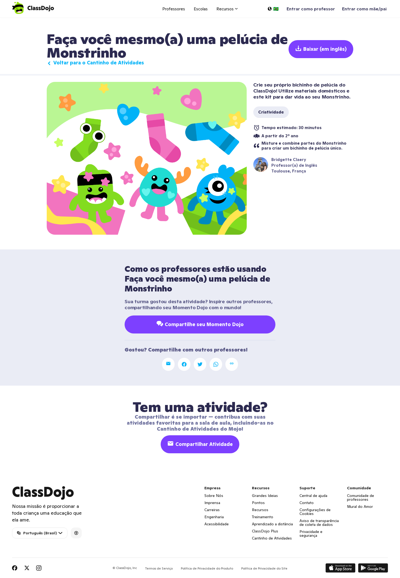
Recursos (260, 509)
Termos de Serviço (159, 568)
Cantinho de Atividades (272, 538)
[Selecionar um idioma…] (273, 8)
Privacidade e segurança (310, 533)
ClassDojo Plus (265, 531)
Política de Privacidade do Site (264, 568)
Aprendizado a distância (272, 524)
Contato (306, 502)
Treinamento (262, 516)
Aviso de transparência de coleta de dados (319, 522)
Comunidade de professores (360, 497)
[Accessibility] (76, 533)
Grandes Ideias (265, 495)
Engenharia (214, 516)
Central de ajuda (313, 495)
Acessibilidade (216, 524)
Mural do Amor (360, 506)
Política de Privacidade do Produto (207, 568)
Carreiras (212, 509)
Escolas (201, 8)
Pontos (258, 502)
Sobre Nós (213, 495)
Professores (173, 8)
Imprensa (212, 502)
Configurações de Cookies (315, 511)
